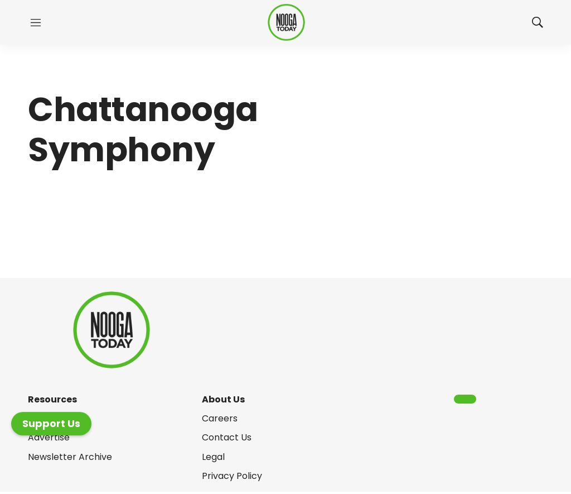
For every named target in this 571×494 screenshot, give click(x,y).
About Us (223, 399)
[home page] (286, 22)
